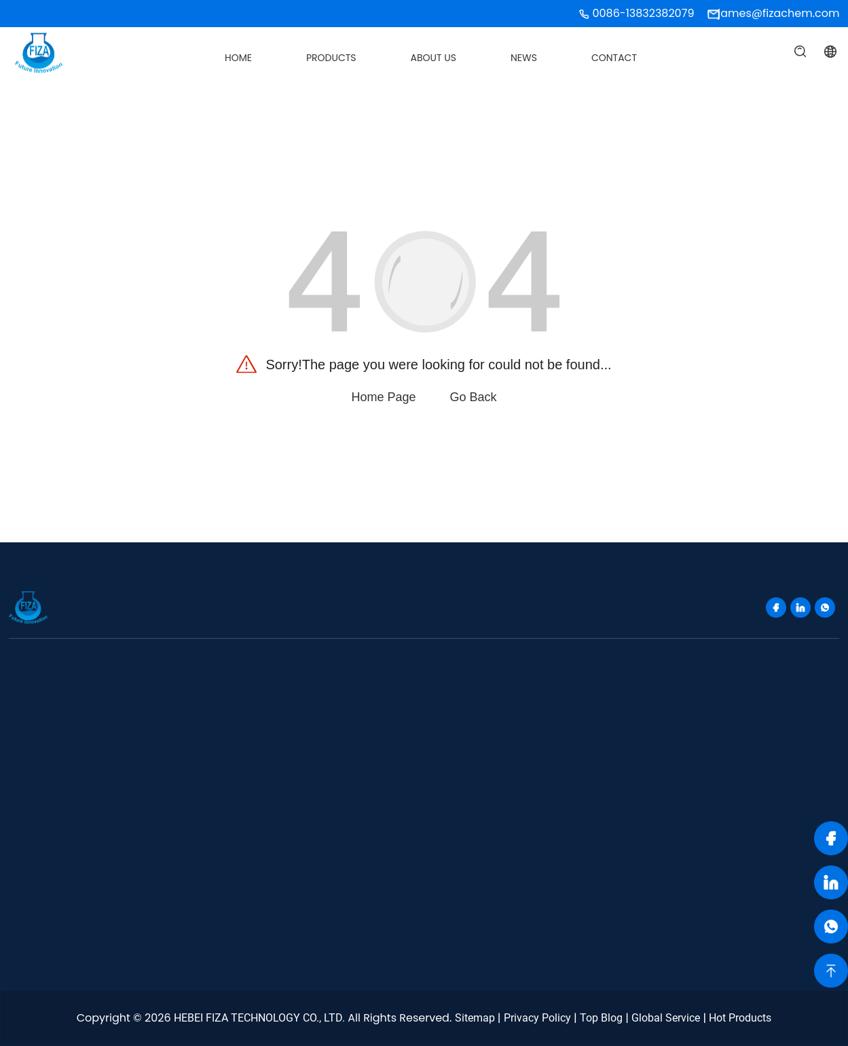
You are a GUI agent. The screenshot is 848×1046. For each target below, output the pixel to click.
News (524, 57)
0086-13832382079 (643, 13)
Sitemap (475, 1017)
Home (238, 57)
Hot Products (740, 1017)
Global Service (665, 1017)
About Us (433, 57)
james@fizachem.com (778, 13)
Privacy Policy (537, 1017)
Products (331, 57)
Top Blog (601, 1017)
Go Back (473, 397)
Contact (614, 57)
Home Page (383, 397)
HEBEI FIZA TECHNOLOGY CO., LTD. (259, 1017)
